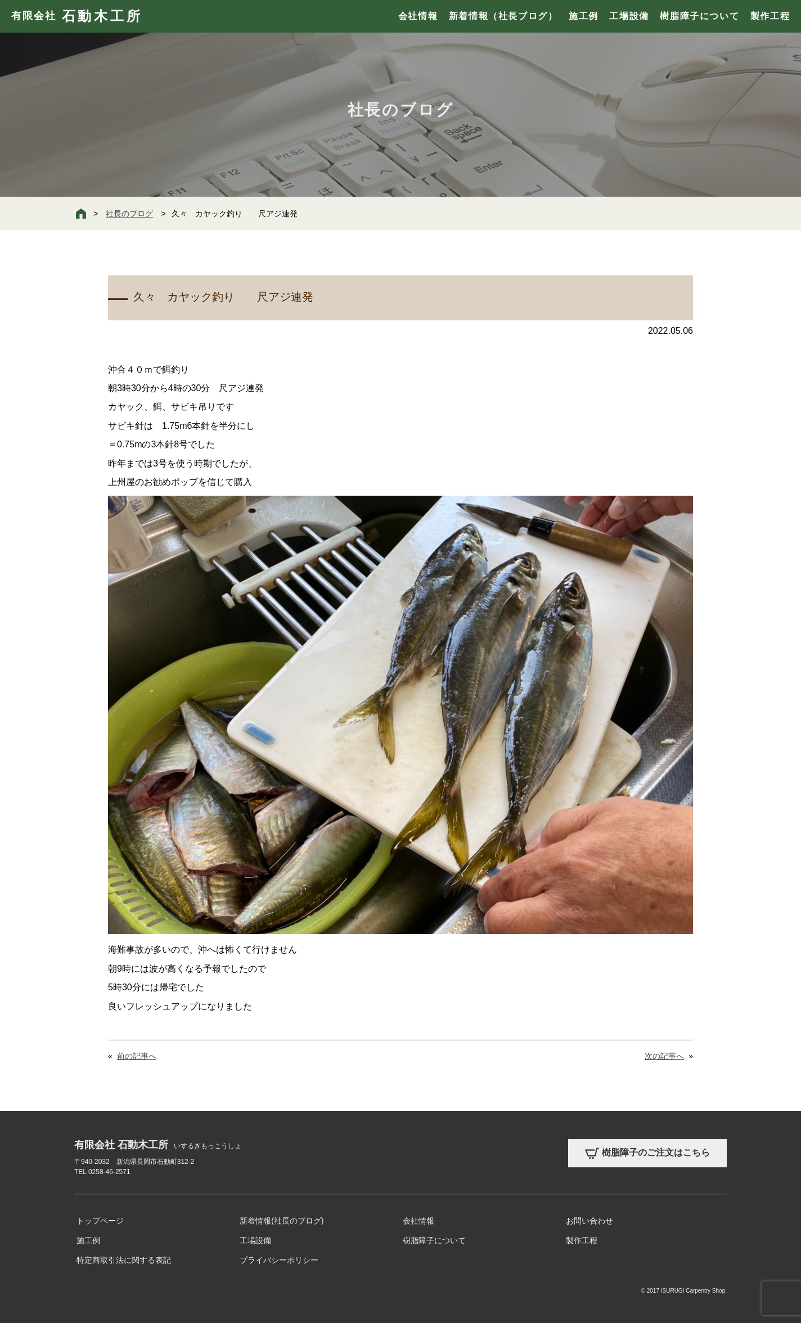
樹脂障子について (699, 16)
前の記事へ (136, 1056)
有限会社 (76, 16)
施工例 (583, 16)
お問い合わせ (589, 1220)
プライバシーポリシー (279, 1260)
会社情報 (418, 16)
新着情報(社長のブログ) (281, 1220)
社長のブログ (129, 213)
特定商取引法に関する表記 (123, 1260)
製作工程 (770, 16)
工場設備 (629, 16)
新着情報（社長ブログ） (503, 16)
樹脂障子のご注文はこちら (647, 1153)
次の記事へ (664, 1056)
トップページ (100, 1220)
